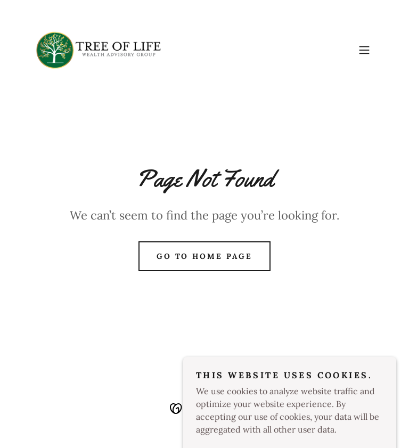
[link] (98, 50)
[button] (364, 50)
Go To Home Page (205, 256)
